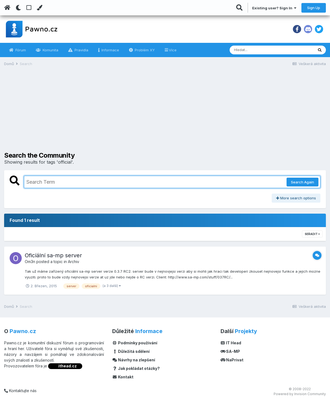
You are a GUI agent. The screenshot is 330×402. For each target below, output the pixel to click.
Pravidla (80, 50)
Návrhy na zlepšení (133, 360)
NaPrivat (232, 360)
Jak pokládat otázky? (136, 368)
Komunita (50, 50)
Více (173, 50)
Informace (109, 50)
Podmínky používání (134, 342)
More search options (296, 198)
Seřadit (312, 234)
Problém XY (144, 50)
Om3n (30, 261)
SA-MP (230, 351)
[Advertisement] (165, 113)
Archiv (73, 261)
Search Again (302, 182)
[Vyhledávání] (257, 50)
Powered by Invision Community (300, 394)
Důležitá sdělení (131, 351)
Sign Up (313, 7)
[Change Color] (39, 8)
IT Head (231, 342)
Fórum (20, 50)
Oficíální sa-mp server (53, 255)
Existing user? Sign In (274, 8)
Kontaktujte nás (20, 390)
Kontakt (122, 377)
